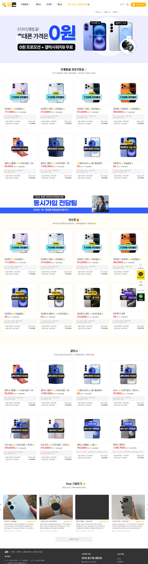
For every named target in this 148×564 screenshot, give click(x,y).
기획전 (98, 12)
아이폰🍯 (74, 220)
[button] (19, 39)
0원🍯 (59, 4)
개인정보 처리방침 (37, 552)
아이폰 (49, 4)
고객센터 (12, 552)
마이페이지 (120, 561)
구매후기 (115, 12)
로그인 (122, 4)
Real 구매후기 (74, 484)
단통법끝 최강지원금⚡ (74, 69)
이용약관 (19, 552)
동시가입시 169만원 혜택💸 (79, 4)
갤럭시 (38, 4)
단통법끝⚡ (25, 4)
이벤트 (107, 12)
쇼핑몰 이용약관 (27, 552)
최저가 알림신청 (138, 4)
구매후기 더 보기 (74, 539)
